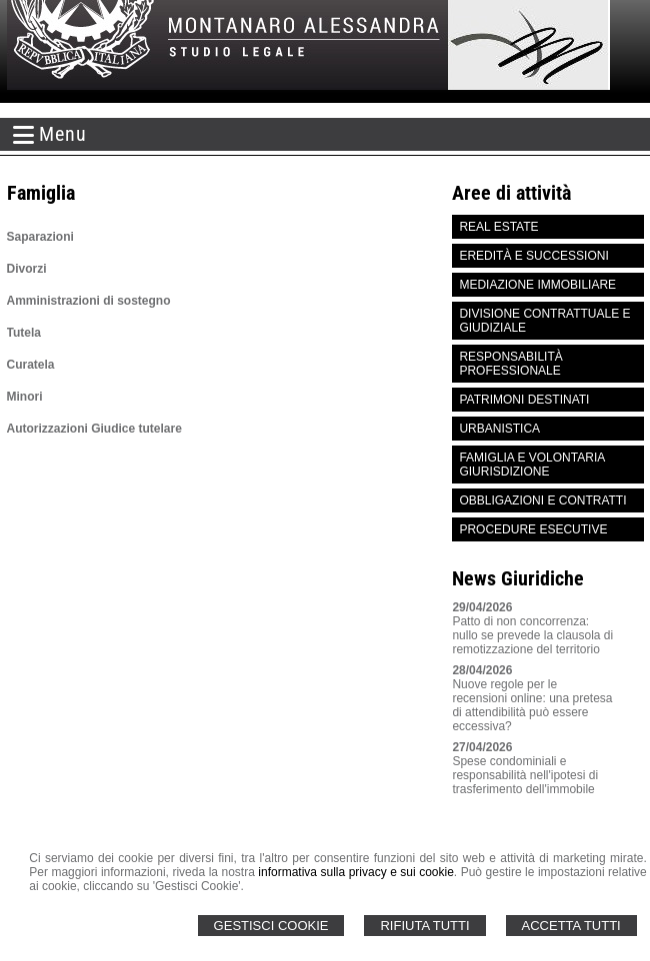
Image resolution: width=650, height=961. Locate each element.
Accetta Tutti (571, 925)
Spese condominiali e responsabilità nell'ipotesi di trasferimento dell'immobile (525, 775)
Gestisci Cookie (271, 925)
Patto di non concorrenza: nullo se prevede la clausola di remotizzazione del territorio (532, 635)
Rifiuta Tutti (424, 925)
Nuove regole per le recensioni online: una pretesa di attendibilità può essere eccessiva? (532, 705)
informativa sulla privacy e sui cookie (356, 872)
